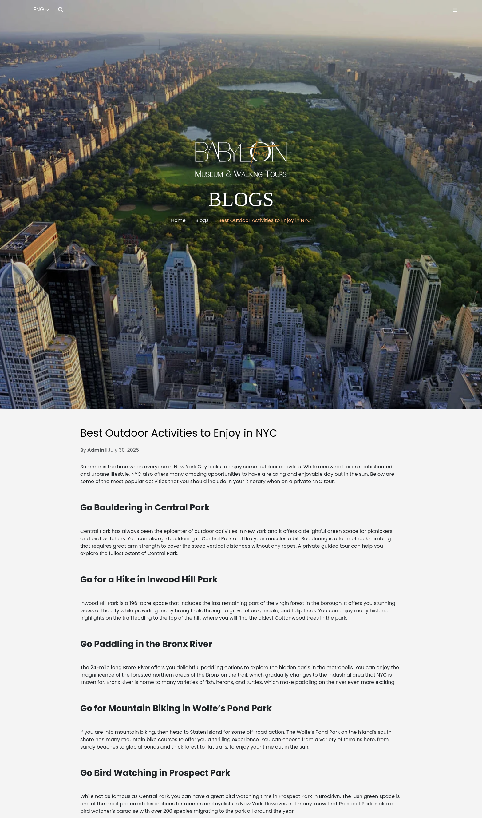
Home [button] (178, 220)
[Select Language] (41, 9)
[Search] (61, 10)
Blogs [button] (202, 220)
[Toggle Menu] (455, 10)
